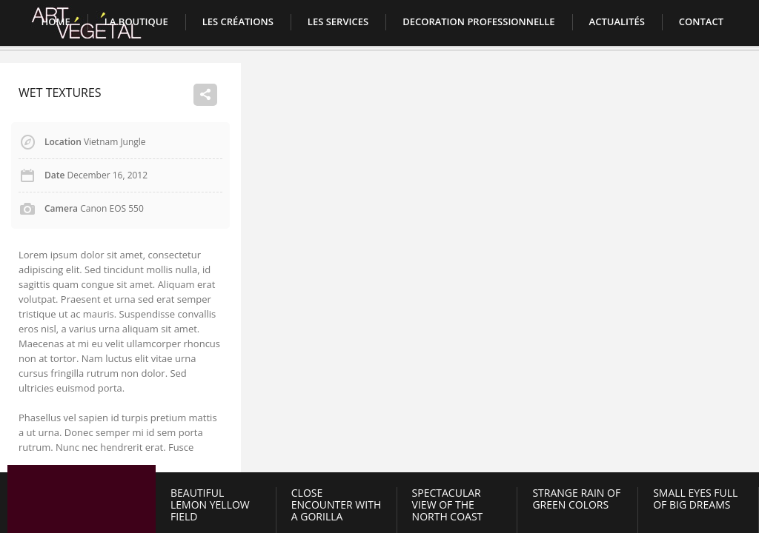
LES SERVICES (338, 21)
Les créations (238, 21)
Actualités (617, 21)
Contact (701, 21)
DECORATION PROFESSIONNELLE (478, 21)
